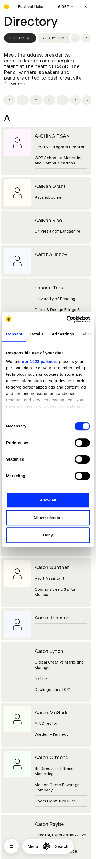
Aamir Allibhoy (51, 254)
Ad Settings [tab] (63, 334)
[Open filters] (11, 846)
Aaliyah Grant (50, 186)
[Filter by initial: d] (49, 100)
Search (61, 846)
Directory (20, 38)
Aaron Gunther (52, 567)
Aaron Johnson (52, 618)
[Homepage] (47, 846)
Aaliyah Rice (48, 220)
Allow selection (48, 517)
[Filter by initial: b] (22, 100)
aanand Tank (49, 288)
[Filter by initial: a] (9, 100)
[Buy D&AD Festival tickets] (30, 6)
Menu (33, 846)
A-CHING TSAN (52, 136)
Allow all (48, 500)
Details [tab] (37, 334)
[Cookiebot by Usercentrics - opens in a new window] (68, 319)
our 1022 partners (40, 361)
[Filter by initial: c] (36, 100)
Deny (48, 535)
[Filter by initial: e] (62, 100)
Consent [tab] (14, 334)
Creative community (59, 38)
